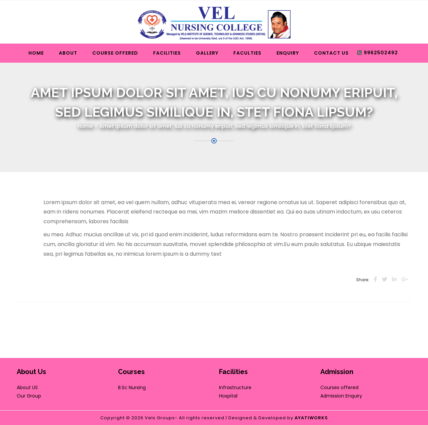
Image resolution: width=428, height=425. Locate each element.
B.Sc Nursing (132, 387)
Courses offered (339, 387)
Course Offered (115, 53)
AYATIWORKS (311, 418)
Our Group (29, 395)
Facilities (167, 53)
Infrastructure (235, 387)
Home (36, 53)
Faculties (247, 53)
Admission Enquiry (341, 395)
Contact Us (331, 53)
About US (27, 387)
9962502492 (381, 52)
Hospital (228, 395)
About (68, 53)
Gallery (207, 53)
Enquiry (288, 53)
